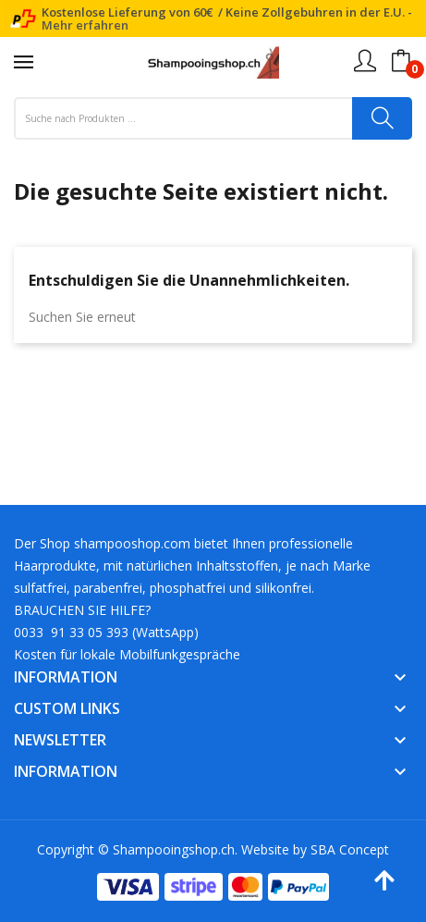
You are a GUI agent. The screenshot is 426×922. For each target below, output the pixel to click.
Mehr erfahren (85, 25)
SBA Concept (349, 849)
